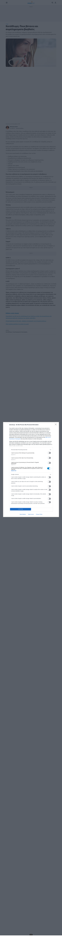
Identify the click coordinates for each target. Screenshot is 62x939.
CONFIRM (20, 509)
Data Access (31, 514)
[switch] (49, 453)
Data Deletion (23, 514)
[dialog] (31, 469)
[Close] (56, 424)
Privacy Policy (39, 514)
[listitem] (31, 449)
